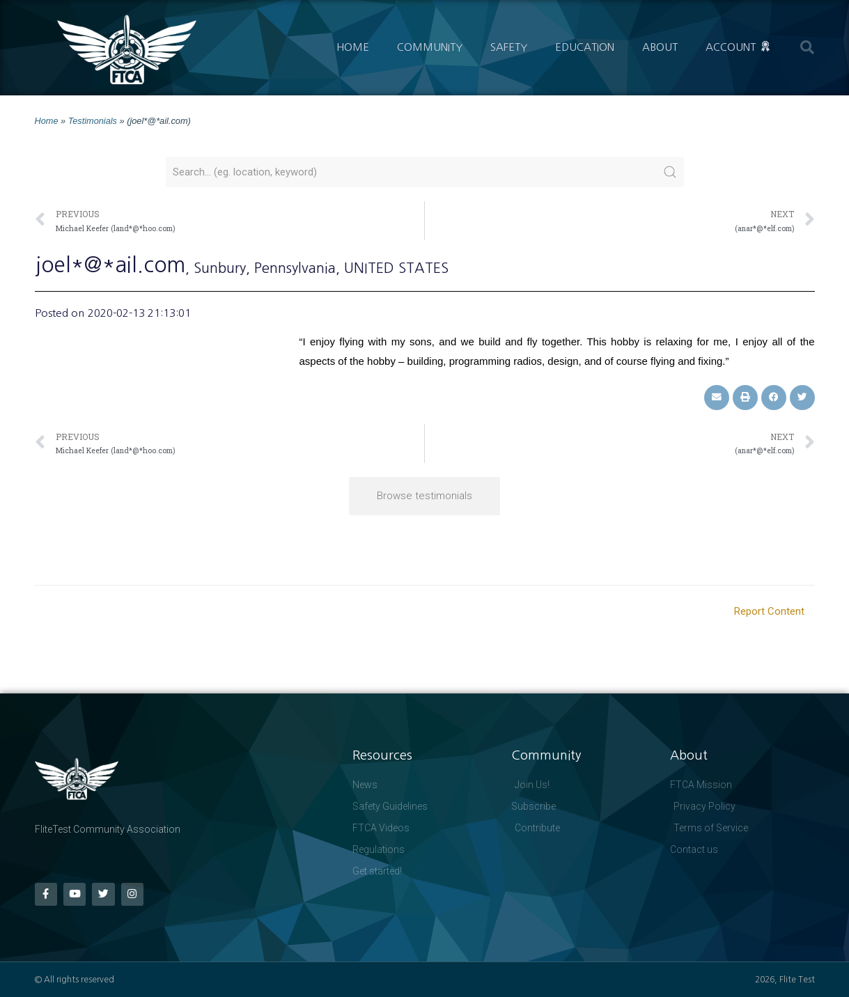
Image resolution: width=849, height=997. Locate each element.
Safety (508, 47)
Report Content (769, 611)
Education (584, 47)
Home (352, 47)
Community (429, 47)
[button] (807, 47)
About (660, 47)
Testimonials (92, 121)
